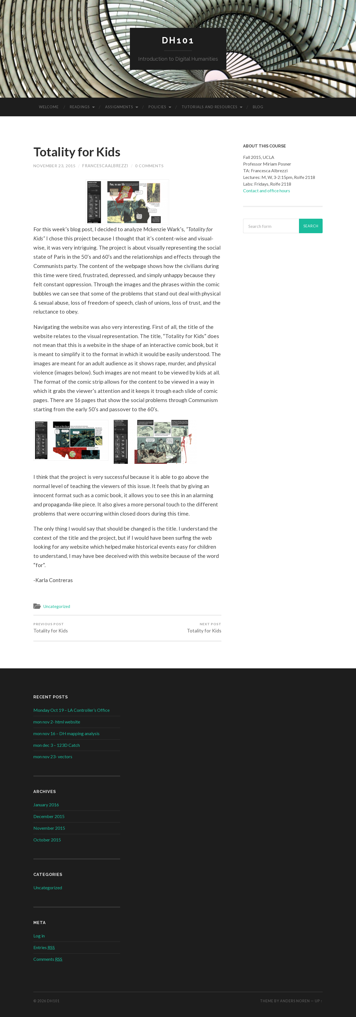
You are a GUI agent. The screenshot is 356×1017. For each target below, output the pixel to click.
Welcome (49, 107)
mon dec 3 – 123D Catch (56, 745)
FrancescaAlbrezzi (105, 166)
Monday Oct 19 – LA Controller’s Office (71, 710)
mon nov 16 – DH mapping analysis (66, 733)
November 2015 (49, 828)
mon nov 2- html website (56, 722)
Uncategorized (57, 606)
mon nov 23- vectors (52, 756)
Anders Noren (295, 1001)
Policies (157, 107)
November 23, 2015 (54, 166)
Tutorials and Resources (210, 107)
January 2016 (46, 804)
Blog (258, 107)
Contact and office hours (266, 190)
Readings (80, 107)
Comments (47, 959)
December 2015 (49, 816)
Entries (44, 947)
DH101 (178, 40)
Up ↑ (319, 1001)
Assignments (119, 107)
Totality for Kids (78, 151)
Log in (39, 936)
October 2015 (47, 839)
